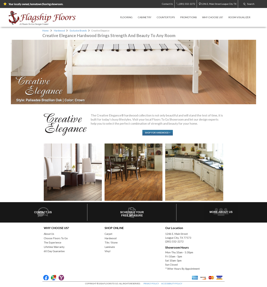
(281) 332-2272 (174, 241)
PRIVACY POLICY (151, 283)
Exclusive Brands (78, 30)
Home (45, 30)
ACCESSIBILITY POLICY (171, 283)
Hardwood (59, 30)
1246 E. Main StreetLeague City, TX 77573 (178, 235)
